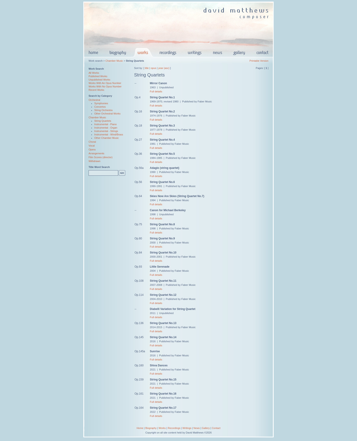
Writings (186, 428)
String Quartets (102, 120)
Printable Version (259, 60)
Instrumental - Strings (106, 131)
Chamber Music (114, 60)
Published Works (98, 76)
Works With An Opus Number (105, 83)
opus (153, 68)
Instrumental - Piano (105, 124)
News (197, 428)
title (147, 68)
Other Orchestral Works (107, 113)
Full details (156, 91)
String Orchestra (103, 110)
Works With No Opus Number (105, 86)
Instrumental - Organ (105, 127)
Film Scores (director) (100, 157)
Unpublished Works (99, 79)
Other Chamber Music (106, 138)
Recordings (174, 428)
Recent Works (96, 90)
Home (140, 428)
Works (162, 428)
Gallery (206, 428)
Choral (92, 141)
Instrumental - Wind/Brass (108, 134)
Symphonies (101, 103)
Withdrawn (94, 161)
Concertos (100, 106)
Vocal (92, 145)
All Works (94, 72)
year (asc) (163, 68)
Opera (92, 149)
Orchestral (94, 100)
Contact (216, 428)
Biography (151, 428)
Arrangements (96, 153)
